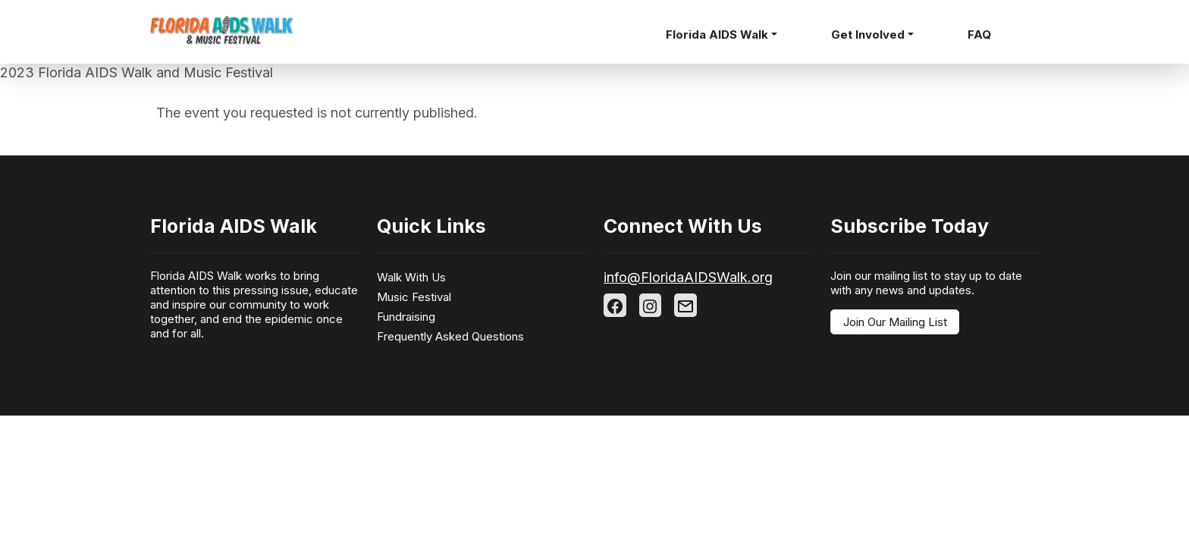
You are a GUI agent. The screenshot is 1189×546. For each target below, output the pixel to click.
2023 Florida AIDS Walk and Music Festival (136, 72)
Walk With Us (411, 277)
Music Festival (414, 297)
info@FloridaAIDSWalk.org (688, 277)
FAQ (979, 34)
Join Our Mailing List (895, 322)
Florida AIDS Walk (717, 34)
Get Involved (868, 34)
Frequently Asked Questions (450, 336)
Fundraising (406, 316)
